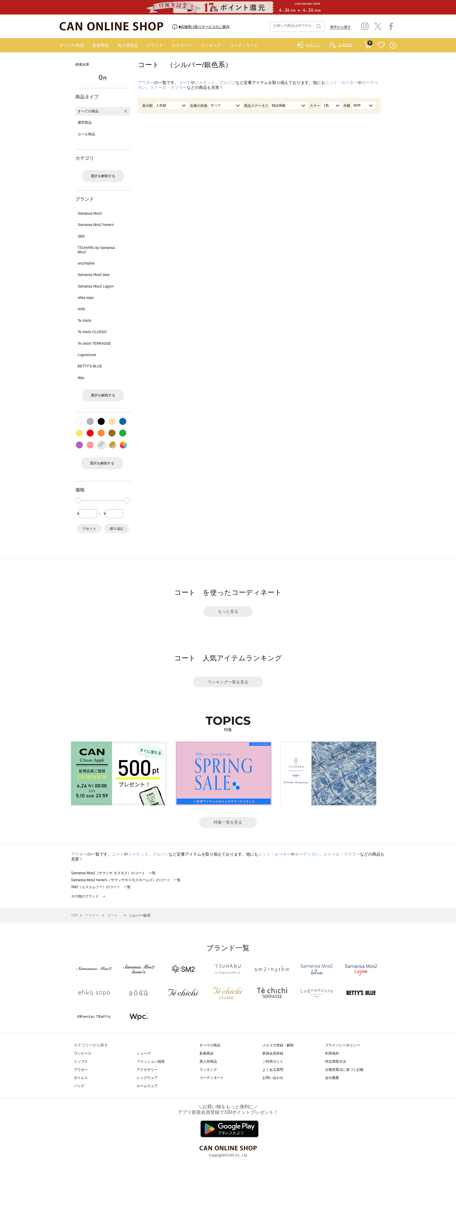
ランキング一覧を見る (228, 682)
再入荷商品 (127, 45)
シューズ (144, 1053)
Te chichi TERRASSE (94, 344)
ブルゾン (227, 82)
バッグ (79, 1086)
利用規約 (332, 1053)
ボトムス (81, 1078)
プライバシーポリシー (342, 1045)
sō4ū (81, 309)
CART (367, 44)
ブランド (155, 45)
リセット (89, 529)
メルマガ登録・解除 (278, 1045)
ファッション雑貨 (151, 1061)
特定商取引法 (335, 1061)
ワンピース (82, 1053)
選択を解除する (103, 176)
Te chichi (84, 321)
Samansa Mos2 (90, 213)
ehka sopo (86, 298)
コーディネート (244, 45)
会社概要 (332, 1078)
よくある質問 (272, 1070)
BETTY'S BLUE (90, 366)
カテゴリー (182, 45)
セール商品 (86, 134)
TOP (74, 915)
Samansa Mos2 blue (93, 275)
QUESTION (393, 45)
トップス (81, 1061)
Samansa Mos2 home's (96, 225)
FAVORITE (381, 45)
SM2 (81, 236)
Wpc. (82, 378)
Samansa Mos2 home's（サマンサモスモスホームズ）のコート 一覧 (126, 880)
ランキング (211, 45)
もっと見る (228, 611)
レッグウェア (147, 1078)
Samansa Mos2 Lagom (95, 286)
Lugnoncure (87, 355)
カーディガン (307, 854)
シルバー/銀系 (140, 915)
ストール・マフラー (168, 87)
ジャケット (205, 82)
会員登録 (345, 45)
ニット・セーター (341, 82)
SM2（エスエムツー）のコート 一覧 (101, 887)
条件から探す (340, 27)
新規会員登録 (272, 1053)
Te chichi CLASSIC (92, 332)
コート (185, 82)
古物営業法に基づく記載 (344, 1070)
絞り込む (117, 529)
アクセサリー (147, 1070)
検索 (318, 26)
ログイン (313, 45)
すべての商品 (71, 45)
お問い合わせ (272, 1078)
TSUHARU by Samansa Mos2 (96, 250)
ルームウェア (147, 1086)
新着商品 (100, 45)
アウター (146, 82)
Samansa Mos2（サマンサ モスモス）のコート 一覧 (113, 873)
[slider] (78, 500)
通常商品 (85, 123)
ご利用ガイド (272, 1061)
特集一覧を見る (228, 822)
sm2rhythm (86, 263)
